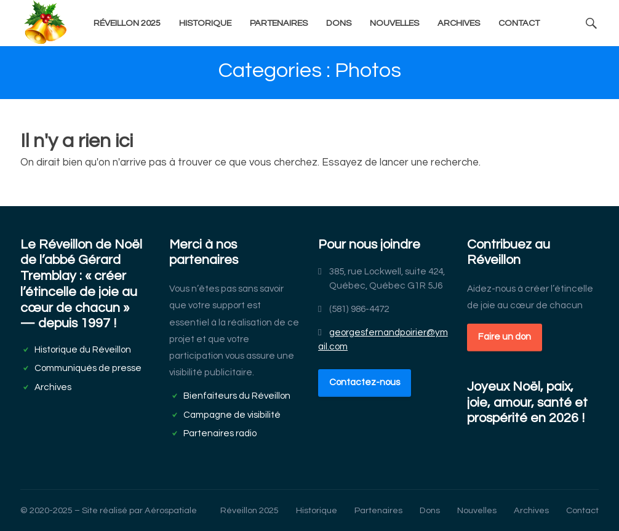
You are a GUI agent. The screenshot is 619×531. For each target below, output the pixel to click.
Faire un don (504, 336)
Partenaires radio (220, 433)
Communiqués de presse (88, 368)
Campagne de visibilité (232, 415)
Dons (338, 23)
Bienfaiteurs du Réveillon (236, 396)
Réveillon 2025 (127, 23)
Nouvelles (394, 23)
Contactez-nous (364, 382)
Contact (519, 23)
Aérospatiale (171, 510)
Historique (205, 23)
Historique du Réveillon (82, 349)
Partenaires (279, 23)
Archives (458, 23)
